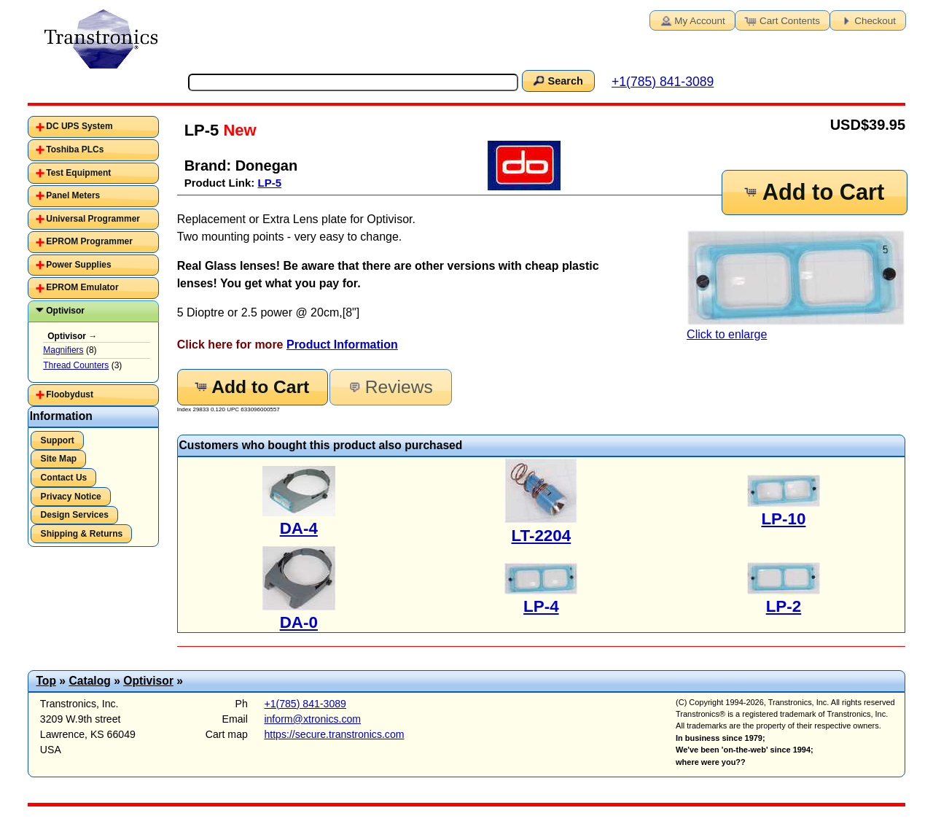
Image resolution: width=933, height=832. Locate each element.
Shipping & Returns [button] (82, 534)
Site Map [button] (59, 459)
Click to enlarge (796, 285)
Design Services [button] (75, 515)
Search (557, 80)
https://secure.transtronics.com (334, 734)
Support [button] (57, 440)
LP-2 (784, 606)
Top (46, 680)
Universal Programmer (93, 219)
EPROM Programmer (89, 241)
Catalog (89, 680)
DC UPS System (79, 126)
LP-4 (541, 606)
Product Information (342, 344)
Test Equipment (78, 173)
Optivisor (65, 311)
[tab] (93, 127)
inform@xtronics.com (312, 719)
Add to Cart (813, 192)
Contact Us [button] (64, 478)
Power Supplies (78, 265)
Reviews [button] (389, 387)
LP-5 (270, 182)
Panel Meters (73, 195)
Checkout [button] (867, 20)
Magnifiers (63, 350)
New (237, 130)
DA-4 (299, 528)
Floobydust (69, 394)
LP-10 (783, 519)
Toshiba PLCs (75, 149)
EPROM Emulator (82, 287)
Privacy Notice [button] (71, 496)
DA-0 (299, 622)
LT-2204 (541, 535)
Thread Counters (76, 365)
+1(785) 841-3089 (663, 81)
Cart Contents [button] (781, 20)
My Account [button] (691, 20)
